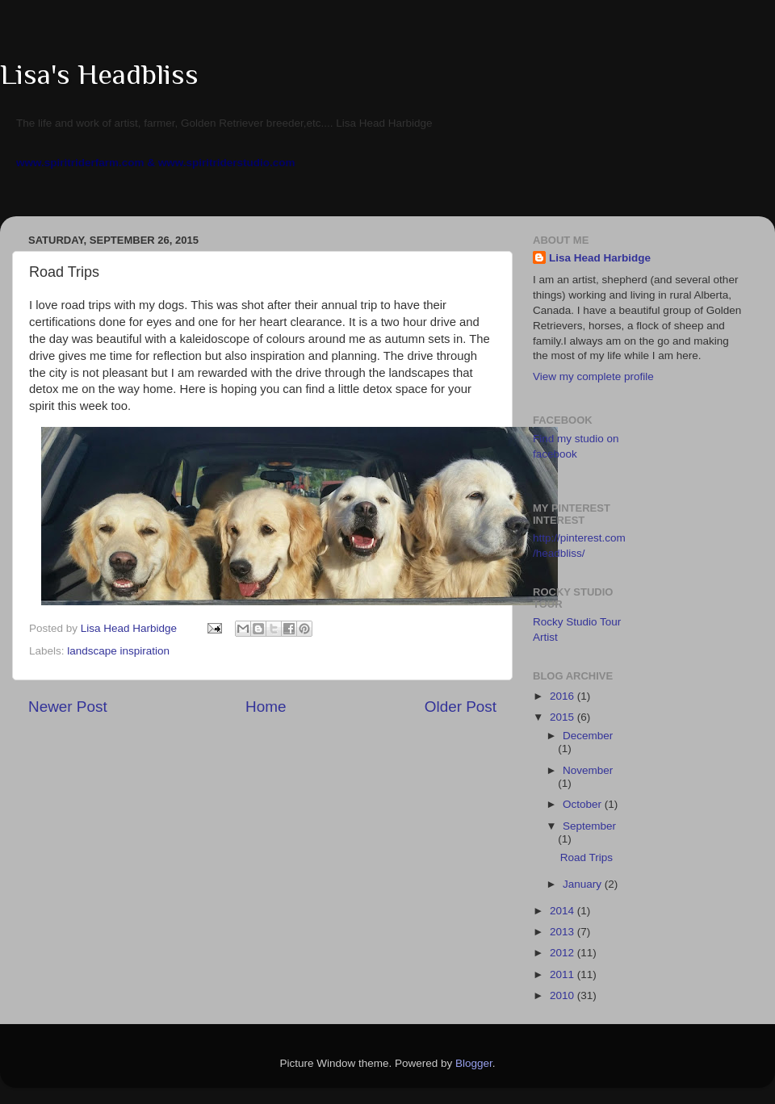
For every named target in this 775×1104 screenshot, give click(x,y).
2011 (563, 974)
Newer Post (67, 706)
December (588, 736)
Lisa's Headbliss (99, 74)
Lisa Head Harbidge (600, 258)
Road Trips (586, 857)
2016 (563, 696)
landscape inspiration (118, 651)
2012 (563, 953)
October (584, 804)
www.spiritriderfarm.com (80, 163)
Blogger (473, 1063)
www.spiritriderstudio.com (226, 163)
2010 (563, 995)
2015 (563, 717)
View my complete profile (593, 376)
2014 (563, 911)
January (584, 884)
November (588, 770)
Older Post (460, 706)
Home (265, 706)
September (589, 826)
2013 (563, 932)
